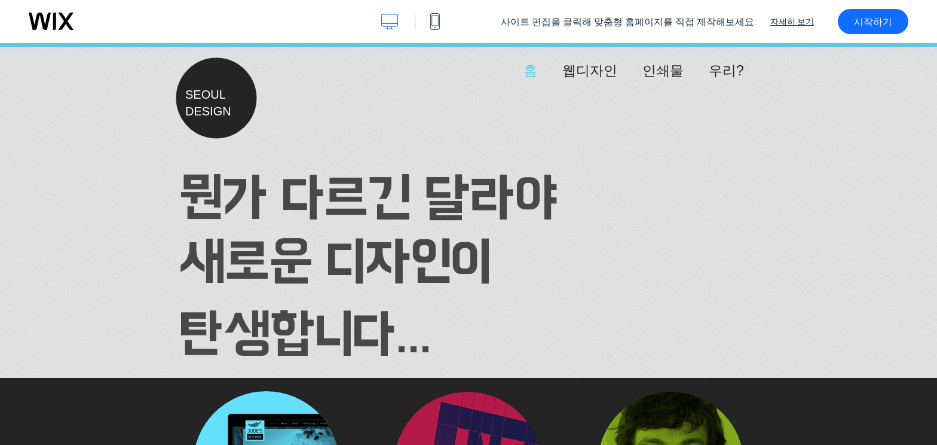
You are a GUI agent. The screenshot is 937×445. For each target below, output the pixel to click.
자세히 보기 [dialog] (792, 21)
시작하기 (873, 22)
